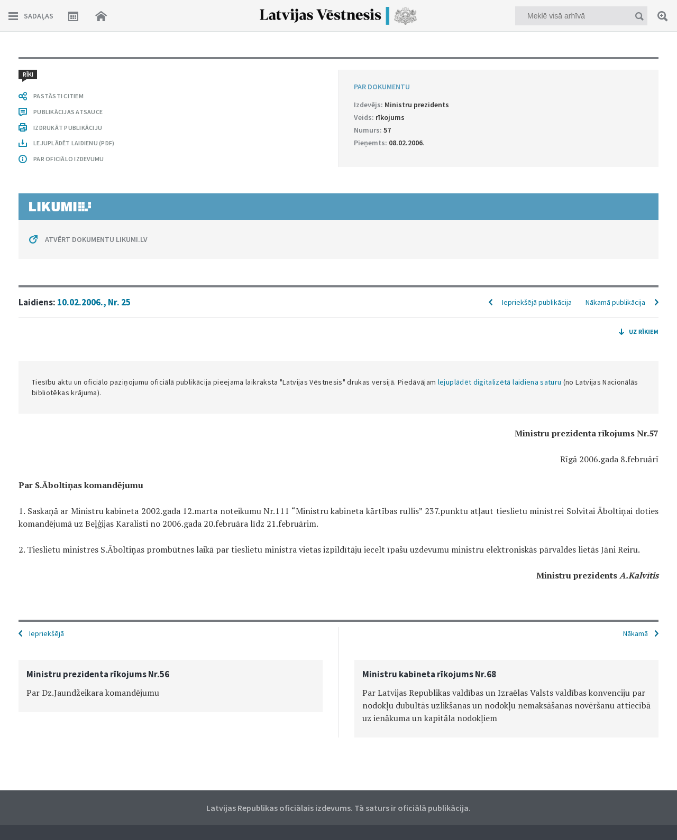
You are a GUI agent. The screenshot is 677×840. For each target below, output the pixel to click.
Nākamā (635, 633)
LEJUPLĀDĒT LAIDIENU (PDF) (73, 143)
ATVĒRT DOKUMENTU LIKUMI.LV (96, 239)
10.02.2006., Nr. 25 (94, 302)
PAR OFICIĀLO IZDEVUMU (68, 159)
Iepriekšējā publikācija (537, 302)
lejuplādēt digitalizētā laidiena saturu (500, 382)
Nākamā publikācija (615, 302)
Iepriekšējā (46, 633)
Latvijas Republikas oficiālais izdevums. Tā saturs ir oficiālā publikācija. (338, 807)
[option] (171, 686)
